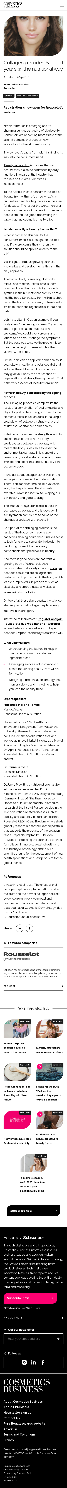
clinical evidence (37, 563)
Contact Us (12, 1418)
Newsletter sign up (17, 1412)
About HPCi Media (16, 1407)
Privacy (9, 1440)
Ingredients (8, 96)
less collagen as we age (32, 443)
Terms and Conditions (20, 1434)
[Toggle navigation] (62, 5)
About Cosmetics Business (23, 1401)
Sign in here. (33, 1308)
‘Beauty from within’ (16, 165)
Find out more (13, 1318)
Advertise (11, 1429)
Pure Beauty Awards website (24, 1423)
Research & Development (27, 96)
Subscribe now (21, 1210)
